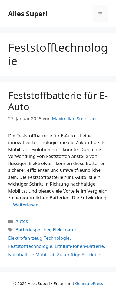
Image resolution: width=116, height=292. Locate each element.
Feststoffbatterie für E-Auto (58, 101)
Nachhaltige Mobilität (31, 254)
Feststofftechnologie (30, 246)
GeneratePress (89, 283)
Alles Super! (27, 13)
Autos (21, 221)
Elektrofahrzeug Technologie (39, 238)
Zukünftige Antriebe (78, 254)
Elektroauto (65, 229)
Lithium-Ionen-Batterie (79, 246)
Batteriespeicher (32, 229)
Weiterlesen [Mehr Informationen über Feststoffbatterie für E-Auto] (25, 205)
